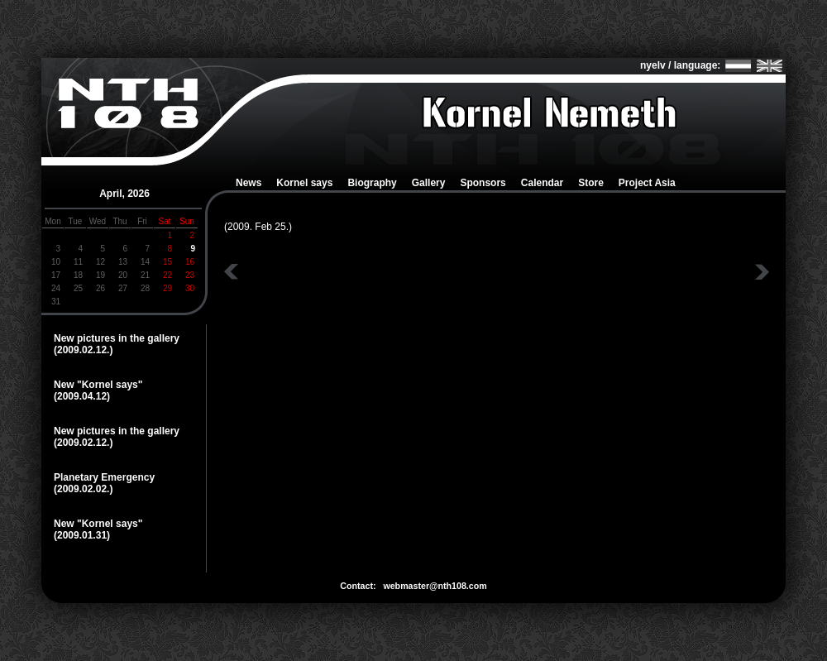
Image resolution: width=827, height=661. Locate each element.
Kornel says (304, 183)
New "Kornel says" (98, 384)
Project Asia (647, 183)
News (248, 183)
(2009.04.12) (82, 396)
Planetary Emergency (104, 477)
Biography (371, 183)
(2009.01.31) (82, 535)
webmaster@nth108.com (434, 586)
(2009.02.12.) (83, 350)
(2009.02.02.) (83, 489)
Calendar (542, 183)
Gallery (429, 183)
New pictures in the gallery (116, 338)
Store (591, 183)
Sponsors (482, 183)
